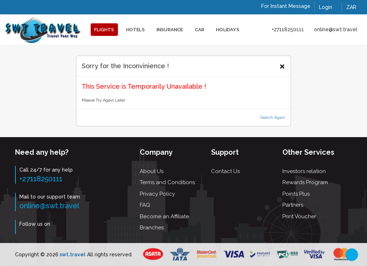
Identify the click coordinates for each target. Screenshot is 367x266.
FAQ (145, 205)
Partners (292, 205)
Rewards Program (305, 182)
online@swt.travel (335, 29)
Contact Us (225, 171)
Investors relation (304, 171)
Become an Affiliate (164, 216)
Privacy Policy (157, 194)
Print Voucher (299, 216)
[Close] (282, 65)
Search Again (272, 117)
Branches (152, 227)
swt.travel (72, 254)
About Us (151, 171)
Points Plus (296, 194)
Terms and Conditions (167, 182)
